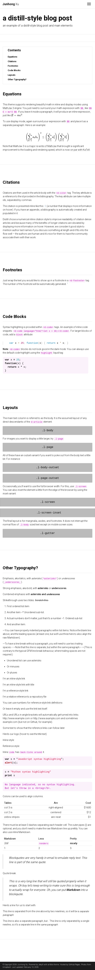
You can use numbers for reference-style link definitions (32, 702)
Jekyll (40, 964)
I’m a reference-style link (15, 690)
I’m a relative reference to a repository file (24, 696)
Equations (12, 57)
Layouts (11, 75)
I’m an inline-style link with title (18, 684)
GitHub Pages (74, 964)
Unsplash (7, 967)
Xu (10, 4)
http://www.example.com (46, 718)
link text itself (40, 708)
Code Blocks (14, 70)
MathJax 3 (8, 108)
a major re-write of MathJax (42, 146)
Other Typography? (17, 79)
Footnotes (13, 66)
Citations (12, 61)
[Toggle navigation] (89, 4)
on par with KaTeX (80, 149)
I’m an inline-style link (14, 678)
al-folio (50, 964)
